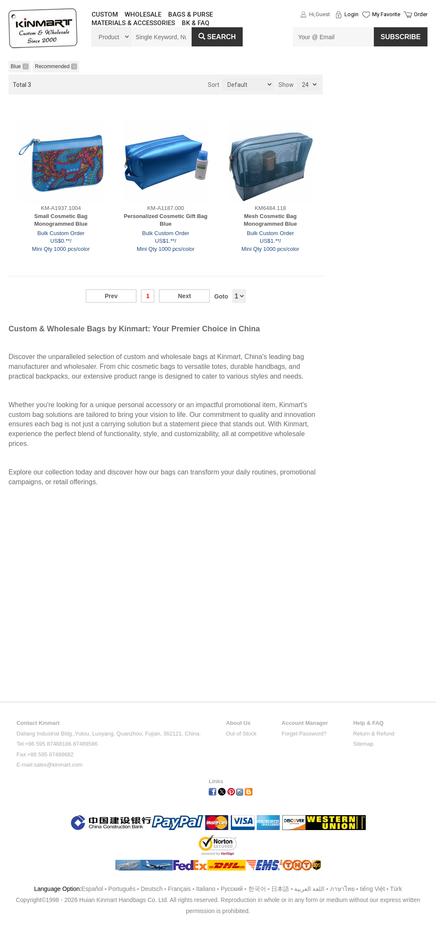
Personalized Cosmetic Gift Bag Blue (166, 220)
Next (184, 296)
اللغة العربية (310, 888)
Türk (396, 888)
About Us (238, 723)
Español (92, 888)
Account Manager (304, 723)
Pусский (232, 888)
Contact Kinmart (38, 723)
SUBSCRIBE (401, 36)
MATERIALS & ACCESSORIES (133, 23)
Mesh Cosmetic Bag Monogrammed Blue (270, 220)
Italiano (205, 888)
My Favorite (386, 14)
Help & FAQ (368, 723)
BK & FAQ (195, 23)
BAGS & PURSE (190, 14)
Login (351, 14)
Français (179, 888)
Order (420, 14)
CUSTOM (105, 14)
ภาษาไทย (342, 888)
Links (216, 781)
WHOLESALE (143, 14)
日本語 (280, 888)
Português (121, 888)
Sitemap (363, 744)
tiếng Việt (372, 888)
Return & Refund (373, 733)
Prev (111, 296)
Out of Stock (241, 733)
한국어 (257, 888)
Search (217, 36)
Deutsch (152, 888)
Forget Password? (304, 733)
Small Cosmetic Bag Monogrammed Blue (61, 220)
